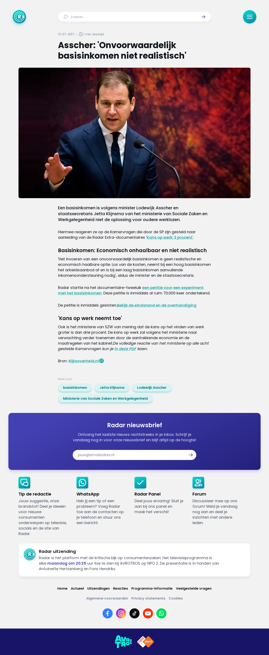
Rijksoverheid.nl (84, 361)
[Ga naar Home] (19, 17)
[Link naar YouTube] (148, 613)
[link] (75, 388)
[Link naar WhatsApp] (161, 613)
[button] (203, 17)
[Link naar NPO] (145, 641)
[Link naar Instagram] (121, 613)
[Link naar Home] (62, 588)
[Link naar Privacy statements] (148, 598)
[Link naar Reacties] (120, 588)
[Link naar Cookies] (176, 598)
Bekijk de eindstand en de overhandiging (156, 305)
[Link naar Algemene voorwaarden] (107, 598)
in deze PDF (125, 348)
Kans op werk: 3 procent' (170, 237)
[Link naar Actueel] (77, 588)
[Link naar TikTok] (134, 613)
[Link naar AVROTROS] (123, 641)
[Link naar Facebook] (108, 613)
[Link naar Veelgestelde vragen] (194, 588)
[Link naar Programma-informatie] (152, 588)
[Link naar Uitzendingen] (98, 588)
